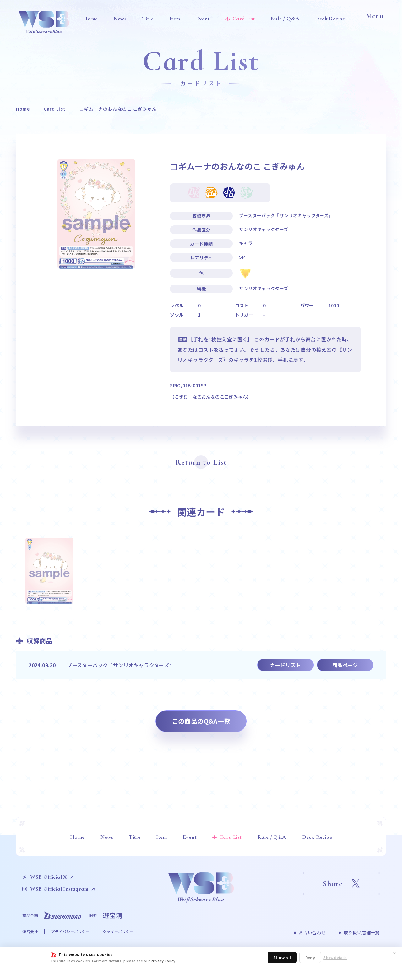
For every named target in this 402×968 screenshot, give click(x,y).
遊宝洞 (112, 915)
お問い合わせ (312, 932)
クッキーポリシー (118, 931)
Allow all (282, 957)
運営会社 (30, 931)
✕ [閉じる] (394, 953)
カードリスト (285, 665)
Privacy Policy (163, 960)
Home (23, 109)
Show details (335, 957)
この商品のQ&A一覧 (201, 721)
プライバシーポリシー (70, 931)
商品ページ (345, 665)
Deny (310, 957)
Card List (55, 109)
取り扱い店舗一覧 (362, 932)
